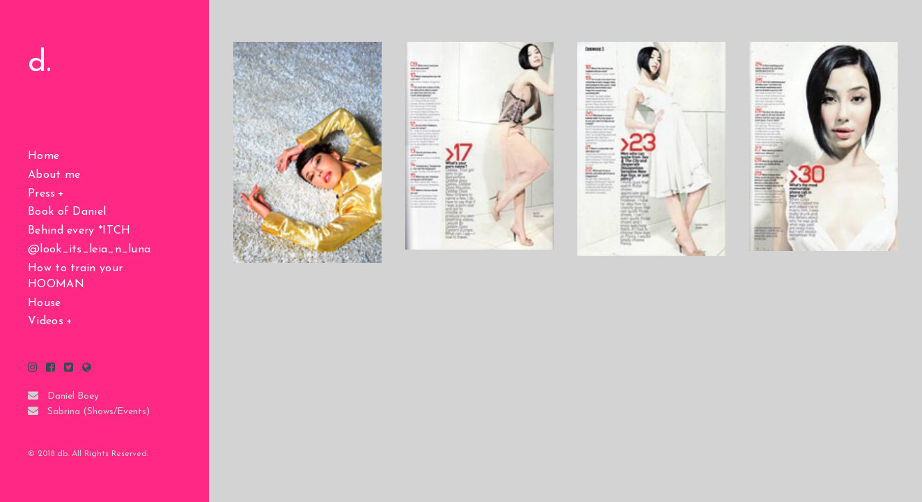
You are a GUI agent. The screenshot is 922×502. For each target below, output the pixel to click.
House (44, 303)
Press (42, 193)
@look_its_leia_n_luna (89, 249)
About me (54, 175)
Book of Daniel (67, 212)
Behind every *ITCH (79, 230)
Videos (45, 321)
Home (43, 156)
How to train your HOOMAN (75, 276)
